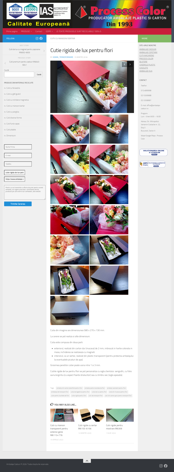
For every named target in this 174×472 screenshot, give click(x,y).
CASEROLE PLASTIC (147, 65)
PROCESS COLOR (146, 59)
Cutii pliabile (11, 130)
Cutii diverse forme (14, 118)
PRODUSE (25, 31)
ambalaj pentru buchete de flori (95, 388)
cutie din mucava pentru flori (118, 392)
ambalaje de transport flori (59, 392)
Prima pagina (11, 31)
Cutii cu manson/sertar (62, 38)
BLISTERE (143, 62)
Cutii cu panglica (12, 112)
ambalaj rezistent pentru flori (116, 388)
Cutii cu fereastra (13, 88)
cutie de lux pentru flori (99, 392)
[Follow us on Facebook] (41, 38)
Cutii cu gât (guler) (13, 94)
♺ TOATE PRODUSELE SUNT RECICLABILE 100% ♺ (78, 31)
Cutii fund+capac (12, 124)
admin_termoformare (63, 57)
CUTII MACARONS (146, 55)
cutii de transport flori (96, 396)
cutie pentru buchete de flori (60, 396)
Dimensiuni (11, 135)
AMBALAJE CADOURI (147, 49)
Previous (124, 64)
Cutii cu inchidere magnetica (17, 100)
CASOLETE (143, 68)
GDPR (48, 31)
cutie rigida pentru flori (79, 396)
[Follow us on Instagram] (36, 38)
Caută (6, 70)
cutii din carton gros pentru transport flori (118, 396)
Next (130, 64)
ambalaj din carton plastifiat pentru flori (69, 388)
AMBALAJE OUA (145, 71)
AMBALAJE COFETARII (148, 52)
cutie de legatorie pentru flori (80, 392)
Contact (38, 31)
